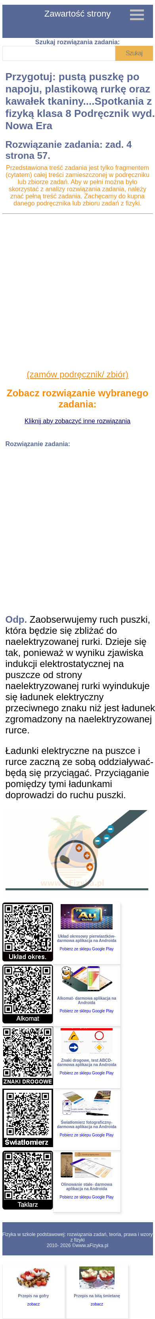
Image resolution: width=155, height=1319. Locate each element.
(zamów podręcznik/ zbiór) (77, 374)
